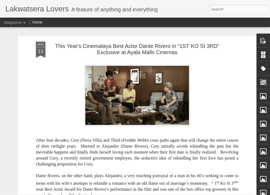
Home (37, 22)
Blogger (159, 192)
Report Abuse (175, 192)
